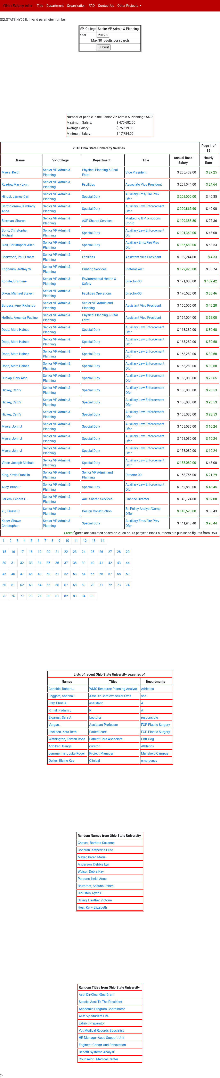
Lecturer (95, 717)
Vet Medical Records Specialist (101, 1030)
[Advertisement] (110, 80)
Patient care (98, 732)
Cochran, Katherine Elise (95, 850)
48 (31, 574)
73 (119, 585)
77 (22, 596)
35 (48, 563)
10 (67, 541)
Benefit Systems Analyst (96, 1052)
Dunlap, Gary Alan (14, 378)
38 (75, 563)
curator (94, 746)
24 (83, 552)
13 (94, 541)
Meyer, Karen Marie (92, 857)
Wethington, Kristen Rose (67, 739)
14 (102, 541)
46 (13, 574)
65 (48, 585)
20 (48, 552)
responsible (149, 717)
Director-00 (133, 281)
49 (39, 574)
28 (119, 552)
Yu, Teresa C (10, 511)
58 (119, 574)
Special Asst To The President (100, 1002)
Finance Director (137, 499)
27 (110, 552)
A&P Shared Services (97, 221)
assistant (96, 703)
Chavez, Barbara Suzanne (96, 843)
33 (31, 563)
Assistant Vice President (143, 257)
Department (55, 6)
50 (48, 574)
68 (75, 585)
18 (31, 552)
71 (101, 585)
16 (13, 552)
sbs (143, 696)
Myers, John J (12, 426)
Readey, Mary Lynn (15, 184)
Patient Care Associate (105, 739)
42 (110, 563)
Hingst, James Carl (15, 197)
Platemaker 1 (135, 269)
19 (39, 552)
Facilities (88, 184)
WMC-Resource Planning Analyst (113, 689)
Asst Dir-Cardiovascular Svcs (110, 696)
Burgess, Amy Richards (18, 305)
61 (13, 585)
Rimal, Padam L (60, 710)
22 (66, 552)
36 (57, 563)
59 (128, 574)
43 (119, 563)
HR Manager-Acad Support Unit (101, 1038)
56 (101, 574)
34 (39, 563)
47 (22, 574)
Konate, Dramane (14, 281)
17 (22, 552)
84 (83, 596)
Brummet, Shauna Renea (96, 886)
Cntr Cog (147, 739)
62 (22, 585)
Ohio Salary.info (17, 5)
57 (110, 574)
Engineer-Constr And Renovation (102, 1045)
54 (83, 574)
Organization (76, 6)
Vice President (135, 172)
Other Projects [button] (128, 6)
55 (92, 574)
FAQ (92, 6)
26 (101, 552)
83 (75, 596)
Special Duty (91, 197)
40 (92, 563)
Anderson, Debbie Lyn (93, 864)
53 (75, 574)
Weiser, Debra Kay (91, 872)
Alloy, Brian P (11, 487)
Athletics (147, 689)
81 (57, 596)
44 (128, 563)
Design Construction (97, 511)
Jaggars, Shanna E (62, 696)
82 (66, 596)
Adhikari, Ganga (60, 746)
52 (66, 574)
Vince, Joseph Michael (18, 463)
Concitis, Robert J (61, 689)
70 (92, 585)
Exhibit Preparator (92, 1023)
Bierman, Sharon (14, 221)
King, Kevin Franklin (16, 475)
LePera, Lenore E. (14, 499)
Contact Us (106, 6)
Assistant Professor (103, 725)
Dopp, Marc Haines (15, 330)
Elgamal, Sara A (60, 717)
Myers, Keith (10, 172)
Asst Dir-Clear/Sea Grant (96, 995)
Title (41, 5)
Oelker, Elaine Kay (61, 761)
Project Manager (101, 753)
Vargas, (54, 725)
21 (57, 552)
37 (66, 563)
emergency (149, 761)
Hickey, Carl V (11, 390)
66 (57, 585)
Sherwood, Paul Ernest (18, 257)
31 (13, 563)
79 (39, 596)
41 (101, 563)
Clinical (94, 761)
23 (75, 552)
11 (76, 541)
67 (66, 585)
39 (83, 563)
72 (110, 585)
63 (31, 585)
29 (128, 552)
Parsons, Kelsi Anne (92, 879)
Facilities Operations (97, 293)
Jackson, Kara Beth (62, 732)
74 (128, 585)
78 (31, 596)
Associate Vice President (143, 184)
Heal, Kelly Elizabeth (92, 907)
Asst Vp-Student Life (93, 1016)
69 (83, 585)
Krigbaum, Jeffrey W (16, 269)
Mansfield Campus (154, 753)
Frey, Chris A (57, 703)
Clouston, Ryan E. (90, 893)
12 (85, 541)
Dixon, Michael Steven (17, 293)
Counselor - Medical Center (98, 1059)
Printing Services (94, 269)
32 (22, 563)
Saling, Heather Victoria (95, 900)
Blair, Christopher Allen (18, 245)
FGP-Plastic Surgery (155, 725)
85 (92, 596)
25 (92, 552)
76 (13, 596)
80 (48, 596)
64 (39, 585)
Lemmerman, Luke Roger (67, 753)
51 (57, 574)
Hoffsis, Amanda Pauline (20, 318)
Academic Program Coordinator (102, 1009)
